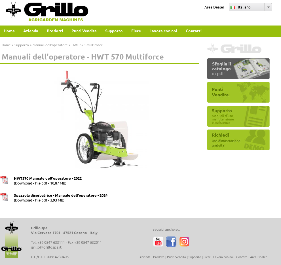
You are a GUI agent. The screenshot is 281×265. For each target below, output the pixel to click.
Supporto (21, 45)
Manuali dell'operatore (50, 45)
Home (6, 45)
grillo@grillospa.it (46, 247)
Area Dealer (214, 7)
